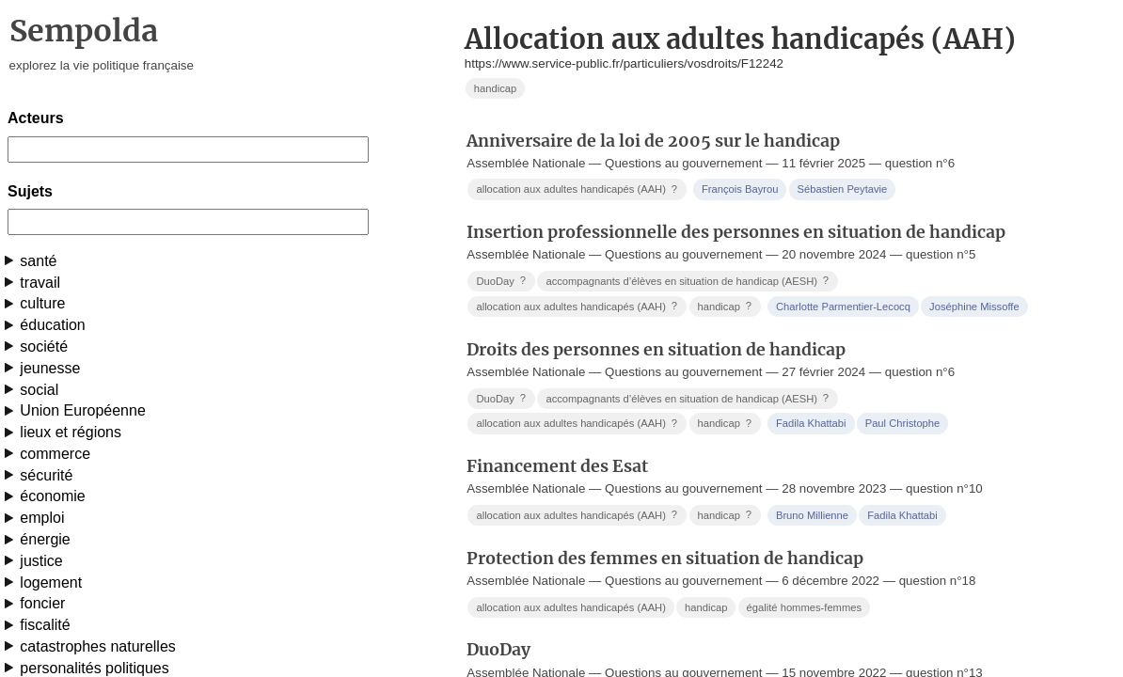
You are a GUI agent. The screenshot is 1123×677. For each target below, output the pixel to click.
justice (41, 561)
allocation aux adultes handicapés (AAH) (578, 189)
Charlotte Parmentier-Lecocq (843, 306)
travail (40, 283)
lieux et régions (70, 432)
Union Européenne (82, 410)
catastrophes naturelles (97, 646)
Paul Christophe (903, 423)
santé (38, 261)
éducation (52, 325)
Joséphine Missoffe (974, 306)
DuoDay (502, 281)
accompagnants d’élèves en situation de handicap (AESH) (688, 281)
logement (51, 582)
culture (42, 303)
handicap (495, 88)
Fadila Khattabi (811, 423)
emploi (42, 518)
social (39, 390)
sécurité (46, 475)
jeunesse (50, 368)
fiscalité (45, 625)
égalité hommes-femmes (804, 607)
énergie (45, 539)
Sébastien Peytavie (843, 189)
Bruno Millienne (812, 515)
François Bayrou (740, 189)
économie (52, 496)
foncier (42, 603)
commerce (55, 454)
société (44, 346)
